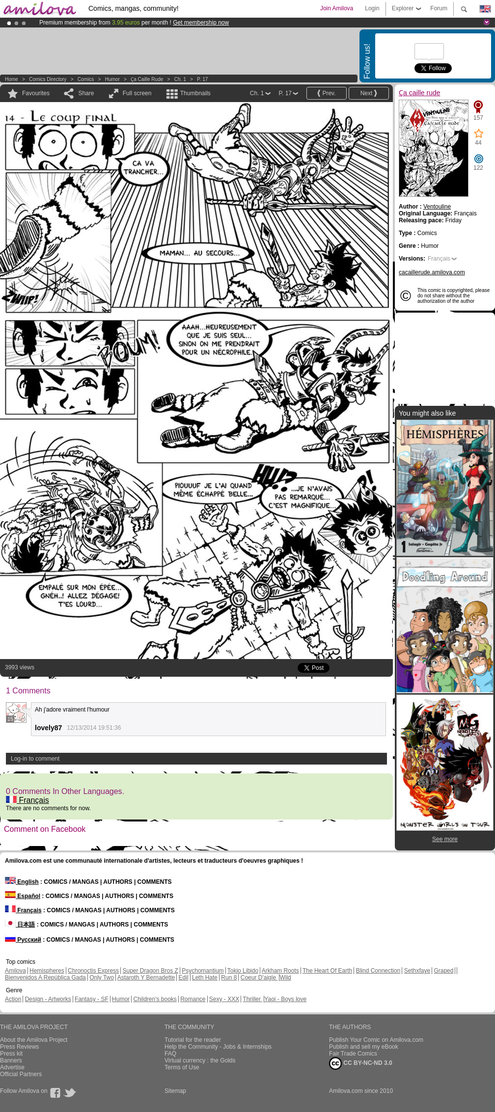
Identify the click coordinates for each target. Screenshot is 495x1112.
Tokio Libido (242, 970)
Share (86, 93)
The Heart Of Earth (327, 970)
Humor (112, 79)
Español (22, 896)
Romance (192, 999)
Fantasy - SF (92, 999)
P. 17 (202, 79)
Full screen (137, 93)
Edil (184, 977)
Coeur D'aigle (259, 977)
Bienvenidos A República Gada (45, 977)
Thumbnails (195, 93)
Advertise (12, 1067)
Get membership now (201, 22)
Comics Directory (47, 79)
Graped (443, 970)
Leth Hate (205, 977)
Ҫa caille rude (147, 79)
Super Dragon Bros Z (150, 970)
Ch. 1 (180, 79)
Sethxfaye (417, 970)
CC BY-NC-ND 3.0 (360, 1063)
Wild (285, 977)
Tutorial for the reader (193, 1039)
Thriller (252, 999)
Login (372, 8)
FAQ (170, 1053)
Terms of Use (182, 1067)
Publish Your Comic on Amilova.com (376, 1039)
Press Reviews (19, 1046)
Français (27, 800)
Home (11, 79)
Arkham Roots (280, 970)
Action (13, 999)
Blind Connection (378, 970)
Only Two (101, 977)
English (22, 881)
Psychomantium (202, 970)
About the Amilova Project (33, 1039)
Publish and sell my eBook (363, 1046)
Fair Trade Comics (353, 1053)
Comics (86, 79)
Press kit (11, 1053)
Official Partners (21, 1074)
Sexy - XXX (224, 999)
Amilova (15, 970)
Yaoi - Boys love (285, 999)
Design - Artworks (48, 999)
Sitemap (175, 1090)
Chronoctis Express (93, 970)
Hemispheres (46, 970)
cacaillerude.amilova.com (432, 272)
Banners (11, 1060)
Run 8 (229, 977)
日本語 (20, 924)
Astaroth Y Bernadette (146, 977)
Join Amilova (336, 8)
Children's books (154, 999)
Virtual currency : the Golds (200, 1060)
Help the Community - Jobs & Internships (218, 1046)
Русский (23, 939)
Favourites (36, 93)
